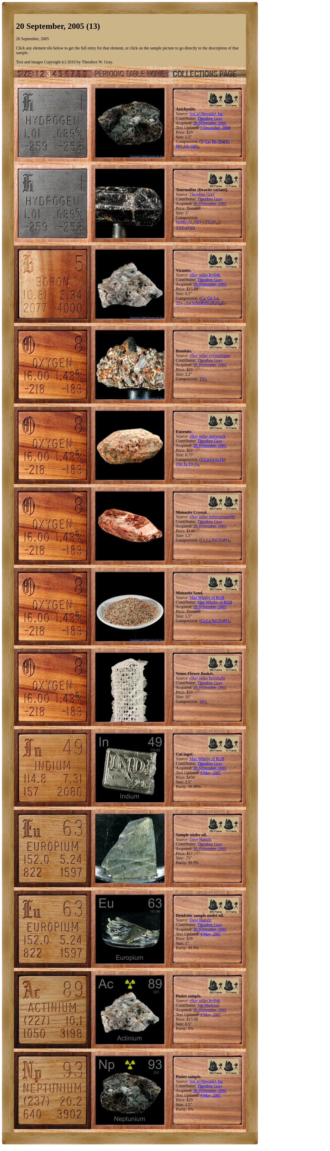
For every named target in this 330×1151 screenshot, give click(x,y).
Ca (207, 141)
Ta (185, 464)
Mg (183, 222)
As (187, 303)
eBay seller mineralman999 (212, 517)
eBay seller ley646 (204, 275)
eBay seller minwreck (207, 436)
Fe (214, 141)
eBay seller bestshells (207, 678)
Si (209, 222)
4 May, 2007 (210, 773)
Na (178, 222)
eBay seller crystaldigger (209, 355)
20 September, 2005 (209, 123)
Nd (214, 540)
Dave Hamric (200, 839)
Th (220, 141)
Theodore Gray (209, 118)
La (216, 298)
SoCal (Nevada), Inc (206, 114)
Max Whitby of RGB (206, 597)
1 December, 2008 (215, 127)
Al (190, 222)
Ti (227, 141)
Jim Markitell (208, 1005)
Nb (178, 146)
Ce (209, 298)
